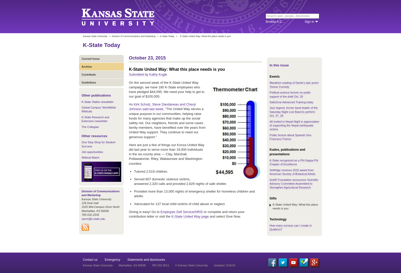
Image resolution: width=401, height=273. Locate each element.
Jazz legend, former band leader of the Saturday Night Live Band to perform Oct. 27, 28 (294, 111)
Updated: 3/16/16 (224, 265)
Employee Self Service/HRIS (182, 212)
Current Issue (91, 58)
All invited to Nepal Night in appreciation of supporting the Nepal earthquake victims (294, 125)
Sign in (309, 21)
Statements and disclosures (146, 260)
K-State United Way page (190, 216)
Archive (87, 66)
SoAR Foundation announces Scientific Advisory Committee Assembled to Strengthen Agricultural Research (294, 183)
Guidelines (89, 82)
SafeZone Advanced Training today (291, 102)
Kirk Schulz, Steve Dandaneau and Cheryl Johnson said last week (162, 106)
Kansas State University (124, 16)
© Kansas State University (191, 265)
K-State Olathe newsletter (98, 101)
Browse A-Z (274, 21)
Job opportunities (92, 151)
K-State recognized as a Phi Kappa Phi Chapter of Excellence (294, 162)
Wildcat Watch (90, 157)
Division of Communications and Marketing (133, 36)
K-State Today (167, 36)
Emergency (112, 260)
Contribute (89, 74)
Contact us (90, 260)
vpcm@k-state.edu (93, 218)
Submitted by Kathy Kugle (148, 74)
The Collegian (90, 126)
